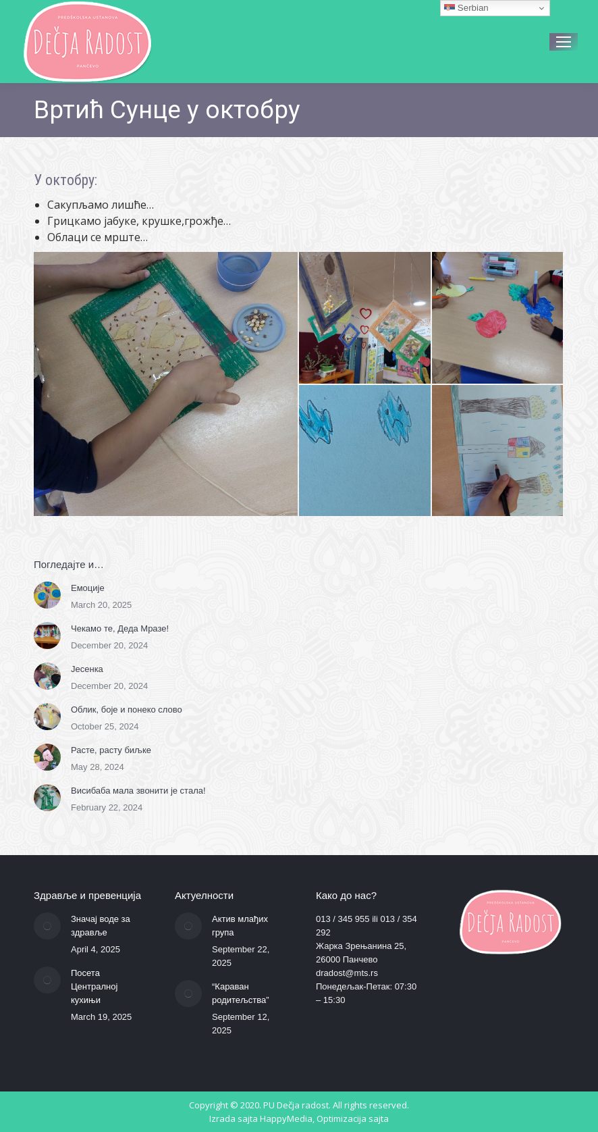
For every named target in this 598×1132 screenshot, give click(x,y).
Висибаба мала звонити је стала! (138, 791)
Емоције (88, 588)
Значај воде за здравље (100, 925)
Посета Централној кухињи (94, 986)
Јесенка (87, 669)
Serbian (466, 8)
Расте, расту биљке (111, 750)
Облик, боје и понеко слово (126, 709)
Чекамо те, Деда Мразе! (120, 628)
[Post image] (47, 595)
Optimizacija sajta (353, 1118)
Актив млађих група (240, 925)
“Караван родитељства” (240, 993)
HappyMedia (286, 1118)
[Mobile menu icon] (563, 42)
